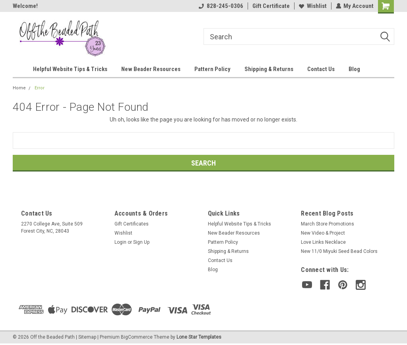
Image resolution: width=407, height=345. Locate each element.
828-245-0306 (220, 6)
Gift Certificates (131, 224)
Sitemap (87, 337)
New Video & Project (323, 233)
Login (120, 242)
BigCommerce (137, 337)
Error (40, 88)
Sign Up (141, 242)
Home (19, 88)
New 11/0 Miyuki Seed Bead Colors (339, 251)
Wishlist (312, 6)
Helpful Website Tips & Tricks (70, 69)
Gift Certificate (270, 6)
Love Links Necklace (323, 242)
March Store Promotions (327, 224)
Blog (354, 69)
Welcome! (25, 6)
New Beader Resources (150, 69)
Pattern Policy (212, 69)
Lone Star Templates (198, 337)
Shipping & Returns (268, 69)
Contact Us (321, 69)
